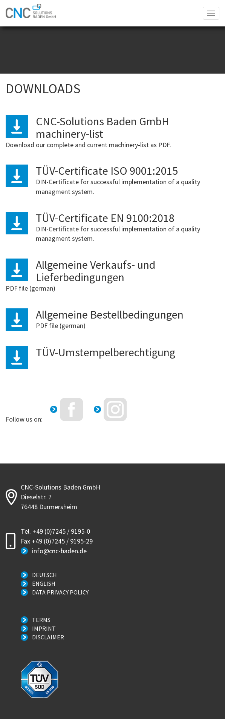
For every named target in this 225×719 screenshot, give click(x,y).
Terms (41, 620)
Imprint (44, 628)
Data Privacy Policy (60, 592)
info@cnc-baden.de (59, 551)
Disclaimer (48, 637)
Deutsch (44, 575)
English (43, 583)
